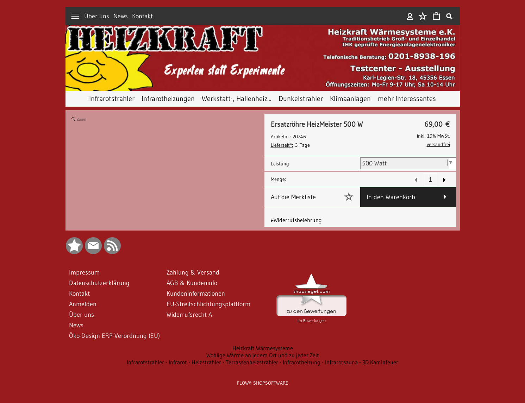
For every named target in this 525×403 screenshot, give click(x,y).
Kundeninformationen (196, 293)
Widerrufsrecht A (189, 315)
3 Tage (290, 145)
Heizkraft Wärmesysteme (262, 348)
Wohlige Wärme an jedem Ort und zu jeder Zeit (262, 355)
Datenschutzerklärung (99, 283)
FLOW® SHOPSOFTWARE (262, 383)
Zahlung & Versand (193, 272)
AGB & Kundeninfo (192, 283)
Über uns (96, 16)
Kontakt (142, 16)
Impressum (84, 272)
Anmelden (410, 16)
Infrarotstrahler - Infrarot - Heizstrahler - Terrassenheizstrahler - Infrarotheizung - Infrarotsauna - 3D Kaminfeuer (262, 362)
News (120, 16)
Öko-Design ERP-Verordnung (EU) (114, 336)
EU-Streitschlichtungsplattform (208, 304)
